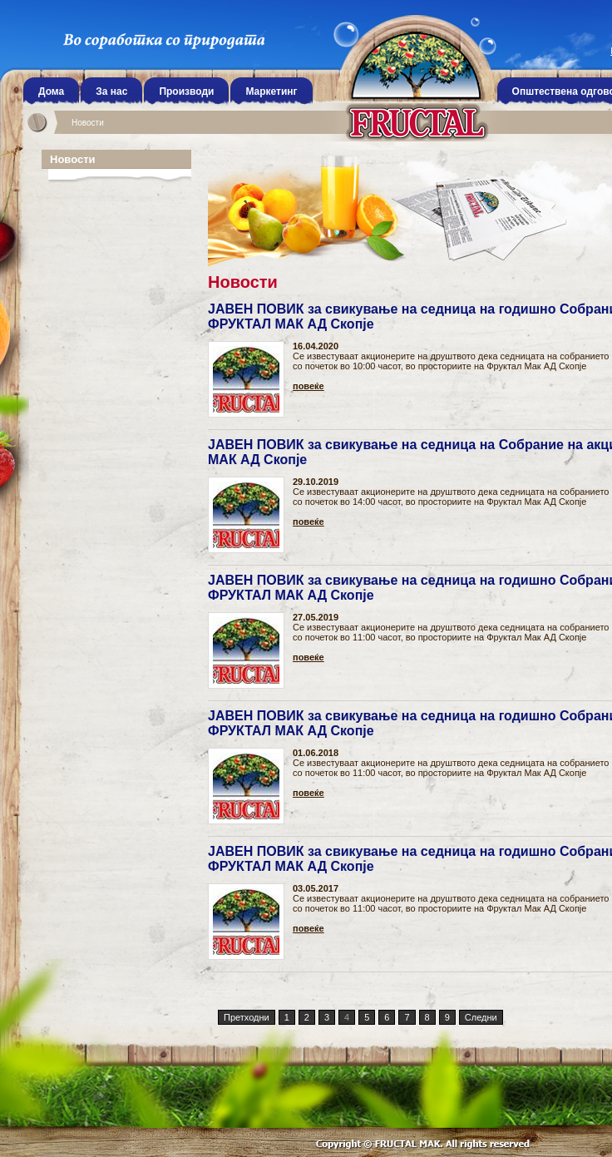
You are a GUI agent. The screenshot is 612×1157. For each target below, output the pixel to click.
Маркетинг (271, 91)
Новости (88, 122)
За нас (111, 91)
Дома (51, 91)
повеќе (308, 386)
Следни (481, 1017)
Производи (186, 91)
